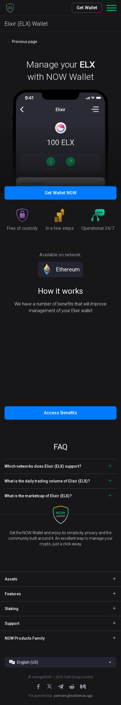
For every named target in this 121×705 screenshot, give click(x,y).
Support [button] (12, 623)
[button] (10, 7)
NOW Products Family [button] (25, 638)
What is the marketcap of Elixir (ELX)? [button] (38, 496)
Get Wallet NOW (61, 192)
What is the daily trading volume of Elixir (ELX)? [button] (47, 481)
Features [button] (13, 594)
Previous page (24, 41)
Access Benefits (60, 412)
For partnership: (60, 696)
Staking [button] (11, 608)
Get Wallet (87, 7)
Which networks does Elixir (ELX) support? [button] (42, 466)
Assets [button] (11, 579)
